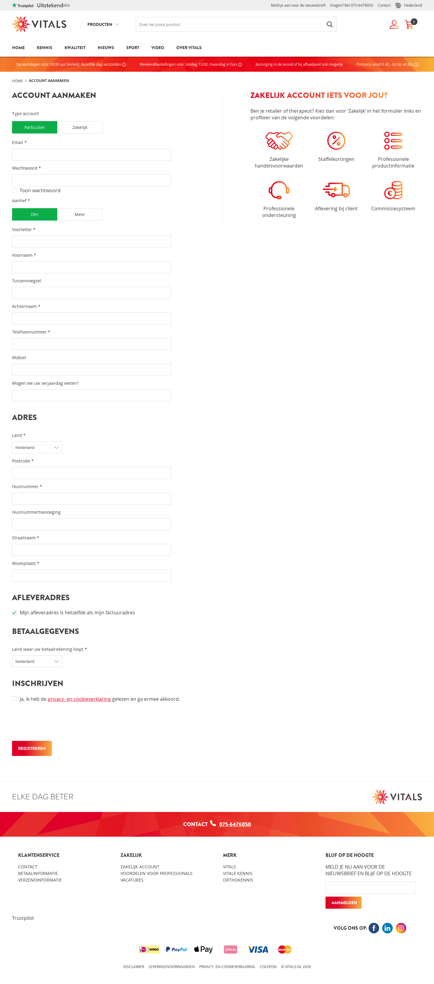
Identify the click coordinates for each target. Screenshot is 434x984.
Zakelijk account (140, 867)
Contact (384, 5)
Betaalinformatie (38, 873)
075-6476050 (362, 5)
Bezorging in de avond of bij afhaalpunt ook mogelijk (299, 64)
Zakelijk (80, 127)
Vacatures (132, 880)
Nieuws (106, 48)
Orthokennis (238, 880)
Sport (132, 48)
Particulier (34, 127)
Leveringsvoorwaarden (172, 966)
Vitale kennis (238, 873)
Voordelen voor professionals (157, 873)
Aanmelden (344, 903)
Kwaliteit (75, 48)
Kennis (44, 48)
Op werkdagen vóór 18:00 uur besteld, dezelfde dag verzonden (71, 64)
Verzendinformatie (40, 880)
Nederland (408, 5)
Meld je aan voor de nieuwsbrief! (298, 5)
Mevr (80, 214)
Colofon (268, 966)
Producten (99, 24)
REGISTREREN (32, 748)
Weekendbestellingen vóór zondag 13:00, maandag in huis (191, 64)
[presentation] (58, 723)
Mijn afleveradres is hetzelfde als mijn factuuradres (73, 612)
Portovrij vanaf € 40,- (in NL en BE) (387, 64)
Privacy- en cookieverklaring (227, 966)
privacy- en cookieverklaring (79, 699)
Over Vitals (189, 48)
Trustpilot (23, 918)
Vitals (229, 867)
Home (18, 48)
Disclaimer (133, 966)
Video (157, 48)
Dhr (34, 214)
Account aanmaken (49, 80)
